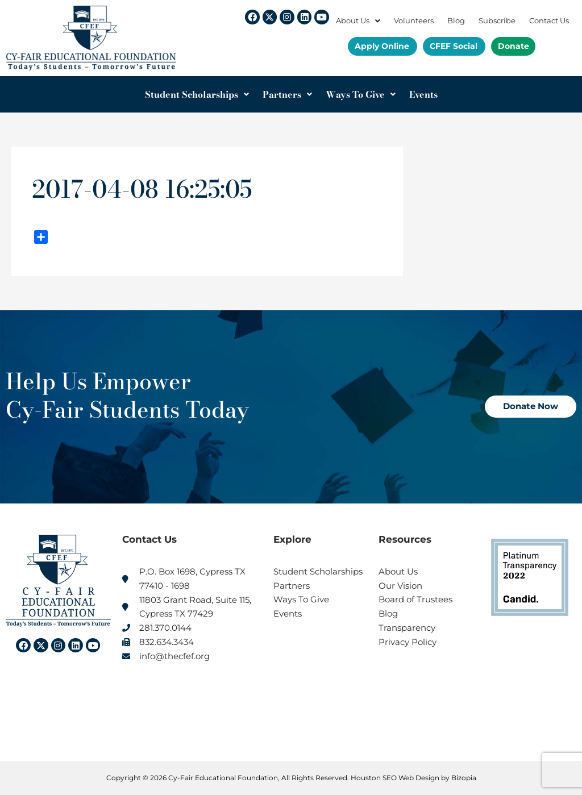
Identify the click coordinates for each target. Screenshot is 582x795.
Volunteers (414, 20)
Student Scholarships (197, 94)
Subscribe (497, 20)
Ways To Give (361, 94)
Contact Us (549, 20)
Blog (456, 20)
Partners (287, 94)
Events (423, 94)
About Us (358, 20)
